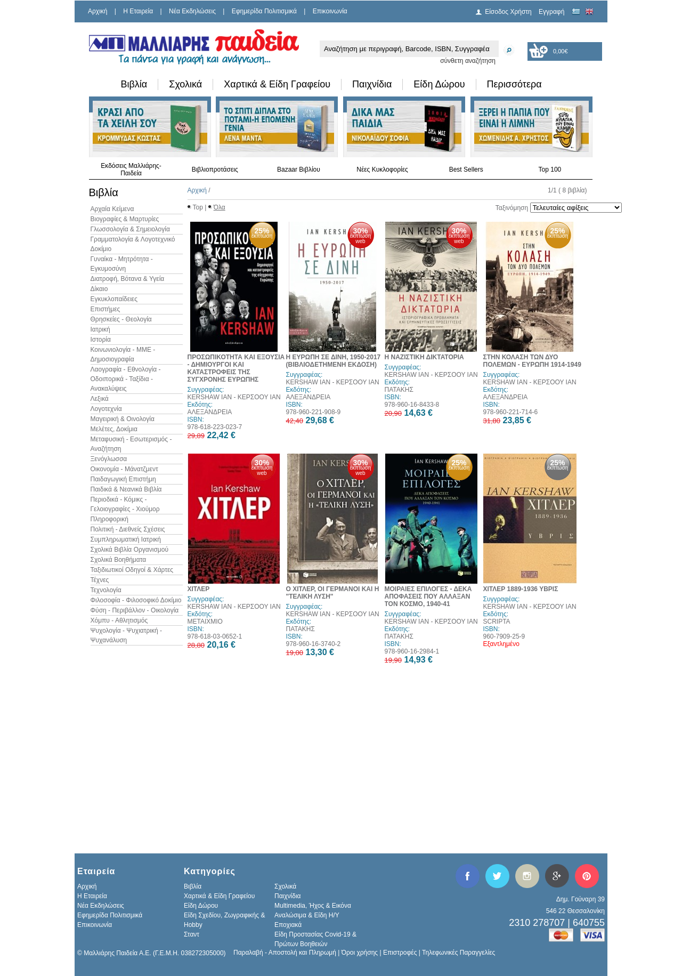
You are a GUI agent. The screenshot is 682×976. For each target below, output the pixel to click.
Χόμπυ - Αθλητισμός (119, 620)
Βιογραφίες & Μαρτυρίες (125, 219)
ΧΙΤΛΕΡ (199, 589)
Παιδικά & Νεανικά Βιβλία (126, 489)
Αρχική (97, 11)
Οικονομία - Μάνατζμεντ (124, 469)
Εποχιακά (288, 925)
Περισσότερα (514, 84)
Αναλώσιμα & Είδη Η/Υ (306, 915)
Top (198, 207)
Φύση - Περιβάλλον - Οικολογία (135, 610)
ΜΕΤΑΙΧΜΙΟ (205, 621)
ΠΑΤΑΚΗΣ (399, 389)
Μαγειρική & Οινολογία (123, 419)
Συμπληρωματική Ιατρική (126, 539)
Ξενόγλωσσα (109, 459)
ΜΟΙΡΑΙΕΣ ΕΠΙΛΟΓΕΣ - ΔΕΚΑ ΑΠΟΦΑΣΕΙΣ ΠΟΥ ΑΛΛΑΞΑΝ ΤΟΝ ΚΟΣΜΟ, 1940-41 (428, 596)
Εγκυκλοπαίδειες (114, 299)
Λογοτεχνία (106, 409)
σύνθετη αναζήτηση (468, 60)
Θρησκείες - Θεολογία (121, 319)
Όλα (219, 207)
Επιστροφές (400, 952)
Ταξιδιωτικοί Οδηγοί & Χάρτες (132, 570)
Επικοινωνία (330, 11)
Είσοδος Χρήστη (508, 11)
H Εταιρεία (138, 11)
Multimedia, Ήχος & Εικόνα (312, 905)
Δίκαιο (99, 289)
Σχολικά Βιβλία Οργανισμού (129, 549)
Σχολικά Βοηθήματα (119, 559)
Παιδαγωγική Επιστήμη (123, 479)
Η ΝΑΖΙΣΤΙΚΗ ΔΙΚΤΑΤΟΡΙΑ (424, 357)
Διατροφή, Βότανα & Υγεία (128, 279)
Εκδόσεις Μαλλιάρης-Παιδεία (131, 169)
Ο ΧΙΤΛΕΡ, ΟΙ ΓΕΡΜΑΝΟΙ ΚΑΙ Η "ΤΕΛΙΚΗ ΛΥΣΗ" (332, 592)
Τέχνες (100, 580)
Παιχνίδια (372, 84)
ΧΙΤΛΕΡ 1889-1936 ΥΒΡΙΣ (520, 589)
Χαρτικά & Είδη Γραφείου (277, 84)
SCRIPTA (496, 621)
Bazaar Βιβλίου (298, 169)
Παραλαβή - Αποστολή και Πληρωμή (284, 952)
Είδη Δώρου (439, 84)
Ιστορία (101, 339)
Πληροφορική (109, 519)
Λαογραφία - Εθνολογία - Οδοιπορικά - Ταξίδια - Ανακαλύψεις (126, 379)
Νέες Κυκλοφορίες (382, 169)
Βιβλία (134, 84)
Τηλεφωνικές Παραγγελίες (458, 952)
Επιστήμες (105, 309)
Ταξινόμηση (512, 208)
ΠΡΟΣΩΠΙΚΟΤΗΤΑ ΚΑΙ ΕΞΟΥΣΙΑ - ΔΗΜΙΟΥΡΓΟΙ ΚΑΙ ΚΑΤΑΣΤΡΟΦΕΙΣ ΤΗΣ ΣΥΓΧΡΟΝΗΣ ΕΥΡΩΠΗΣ (236, 368)
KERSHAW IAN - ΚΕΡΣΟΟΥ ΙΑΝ (234, 397)
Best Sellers (466, 169)
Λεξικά (100, 398)
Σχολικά (185, 84)
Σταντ (191, 934)
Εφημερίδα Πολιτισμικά (264, 11)
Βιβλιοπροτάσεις (215, 169)
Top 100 (550, 169)
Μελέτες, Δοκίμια (114, 429)
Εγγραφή (551, 11)
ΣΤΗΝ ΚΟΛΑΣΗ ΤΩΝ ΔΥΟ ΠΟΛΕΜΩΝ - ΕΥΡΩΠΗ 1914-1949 (532, 360)
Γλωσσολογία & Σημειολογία (130, 229)
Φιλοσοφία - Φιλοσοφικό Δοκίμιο (136, 600)
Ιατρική (100, 329)
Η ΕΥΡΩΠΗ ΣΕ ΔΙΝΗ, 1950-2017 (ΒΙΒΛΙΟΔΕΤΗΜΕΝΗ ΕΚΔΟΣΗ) (333, 360)
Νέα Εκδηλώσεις (192, 11)
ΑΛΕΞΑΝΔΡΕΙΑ (210, 412)
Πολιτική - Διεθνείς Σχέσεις (128, 529)
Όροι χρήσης (360, 952)
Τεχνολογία (106, 590)
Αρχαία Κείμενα (112, 209)
